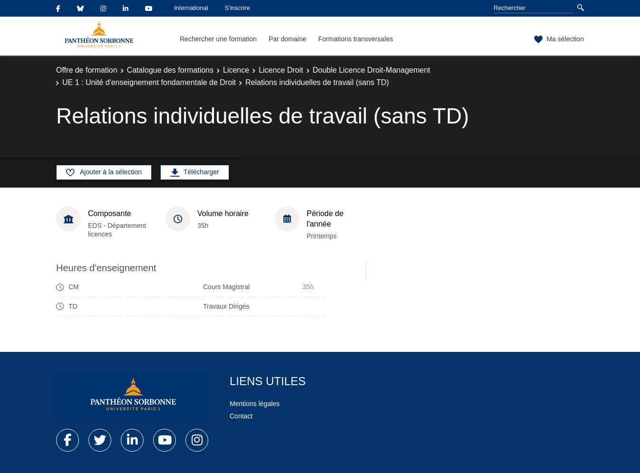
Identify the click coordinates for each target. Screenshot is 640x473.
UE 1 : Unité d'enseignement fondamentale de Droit (149, 82)
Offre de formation (86, 70)
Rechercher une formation (218, 39)
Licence (236, 70)
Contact (241, 416)
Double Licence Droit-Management (371, 70)
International (191, 7)
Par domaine (287, 39)
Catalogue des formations (170, 70)
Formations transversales (355, 39)
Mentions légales (255, 403)
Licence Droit (281, 70)
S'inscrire (237, 7)
